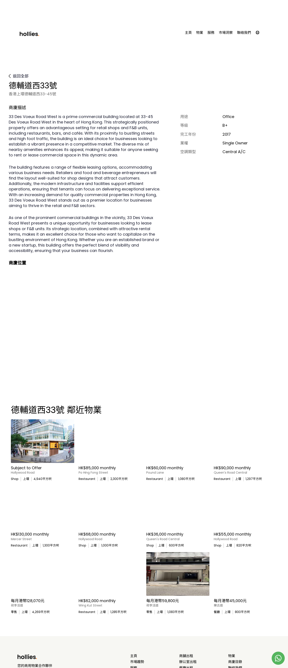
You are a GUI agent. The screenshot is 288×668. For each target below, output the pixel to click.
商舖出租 (186, 656)
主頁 (188, 32)
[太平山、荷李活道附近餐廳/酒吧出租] (245, 574)
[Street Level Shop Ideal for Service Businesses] (178, 507)
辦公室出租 (188, 661)
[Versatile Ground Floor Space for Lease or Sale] (110, 441)
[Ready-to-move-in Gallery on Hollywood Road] (245, 507)
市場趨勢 (137, 661)
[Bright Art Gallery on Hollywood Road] (42, 574)
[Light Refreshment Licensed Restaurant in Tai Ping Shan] (178, 441)
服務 (210, 32)
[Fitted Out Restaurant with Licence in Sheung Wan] (245, 441)
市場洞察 (226, 32)
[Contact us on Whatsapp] (278, 658)
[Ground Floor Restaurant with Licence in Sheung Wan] (42, 507)
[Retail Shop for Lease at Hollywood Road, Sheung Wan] (110, 507)
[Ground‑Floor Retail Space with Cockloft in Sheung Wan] (110, 574)
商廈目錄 (235, 661)
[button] (259, 33)
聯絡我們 (244, 32)
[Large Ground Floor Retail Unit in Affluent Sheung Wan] (42, 441)
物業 (199, 32)
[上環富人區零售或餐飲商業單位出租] (178, 574)
